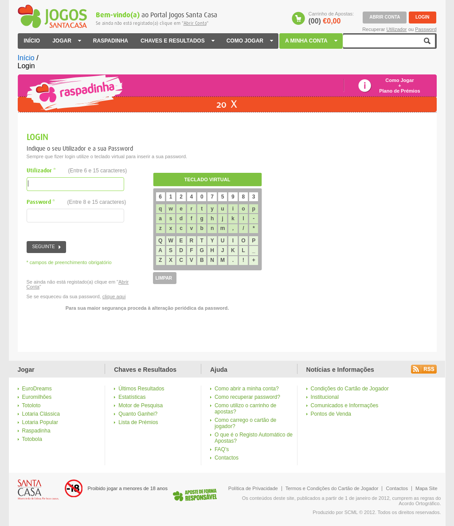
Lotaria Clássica (41, 414)
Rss (424, 369)
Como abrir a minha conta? (247, 389)
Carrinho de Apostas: (331, 18)
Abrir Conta (195, 23)
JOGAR (66, 41)
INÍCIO (32, 41)
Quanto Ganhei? (137, 414)
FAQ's (222, 449)
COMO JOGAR (249, 41)
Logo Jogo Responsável (194, 494)
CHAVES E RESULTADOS (177, 41)
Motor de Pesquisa (140, 405)
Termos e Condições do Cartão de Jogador (332, 488)
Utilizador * (77, 171)
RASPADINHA (110, 41)
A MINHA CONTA (312, 41)
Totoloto (31, 405)
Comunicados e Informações (345, 405)
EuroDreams (37, 389)
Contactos (227, 458)
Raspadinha (36, 431)
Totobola (32, 439)
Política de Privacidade (253, 488)
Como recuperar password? (247, 397)
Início (26, 58)
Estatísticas (131, 397)
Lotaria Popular (40, 422)
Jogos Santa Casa (52, 16)
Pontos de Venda (331, 414)
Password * (76, 202)
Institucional (325, 397)
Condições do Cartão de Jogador (350, 389)
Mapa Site (426, 488)
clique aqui (114, 296)
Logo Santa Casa (38, 489)
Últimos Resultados (141, 389)
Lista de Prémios (138, 422)
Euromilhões (37, 397)
